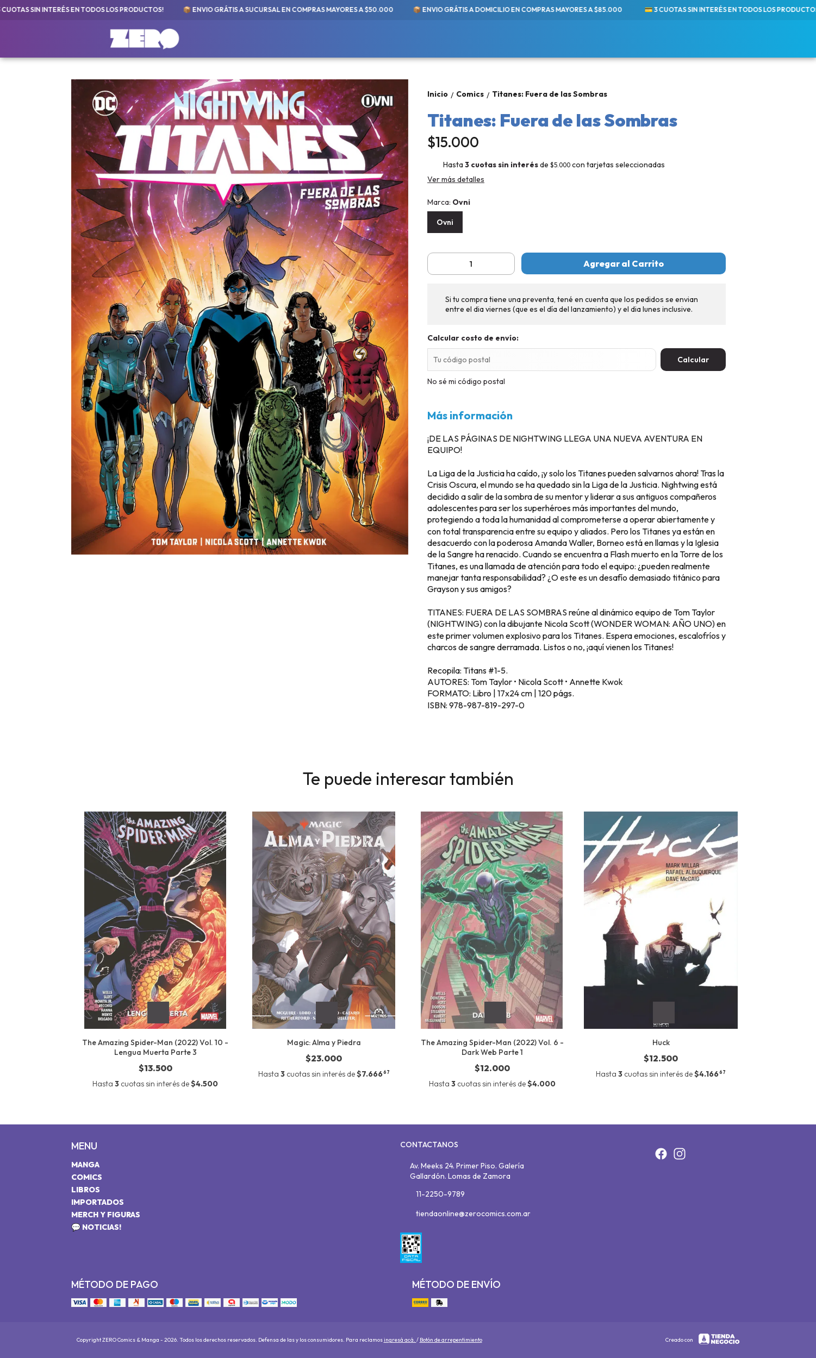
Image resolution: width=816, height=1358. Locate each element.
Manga (85, 1165)
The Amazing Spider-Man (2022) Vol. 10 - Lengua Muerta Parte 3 (155, 1047)
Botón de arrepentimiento (451, 1339)
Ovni (445, 222)
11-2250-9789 (432, 1194)
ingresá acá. (400, 1339)
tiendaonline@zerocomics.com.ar (465, 1214)
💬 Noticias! (96, 1227)
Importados (97, 1202)
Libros (85, 1189)
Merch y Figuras (105, 1214)
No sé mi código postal (466, 381)
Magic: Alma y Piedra (324, 1042)
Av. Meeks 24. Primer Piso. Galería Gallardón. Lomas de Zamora (462, 1171)
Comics (86, 1177)
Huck (661, 1042)
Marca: (448, 202)
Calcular (693, 359)
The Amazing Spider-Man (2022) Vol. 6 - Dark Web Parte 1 (492, 1047)
